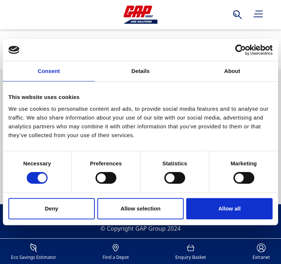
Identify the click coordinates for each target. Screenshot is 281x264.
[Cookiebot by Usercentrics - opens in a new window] (241, 49)
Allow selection (140, 208)
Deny (51, 208)
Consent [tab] (49, 71)
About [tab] (232, 71)
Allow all (229, 208)
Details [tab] (140, 71)
